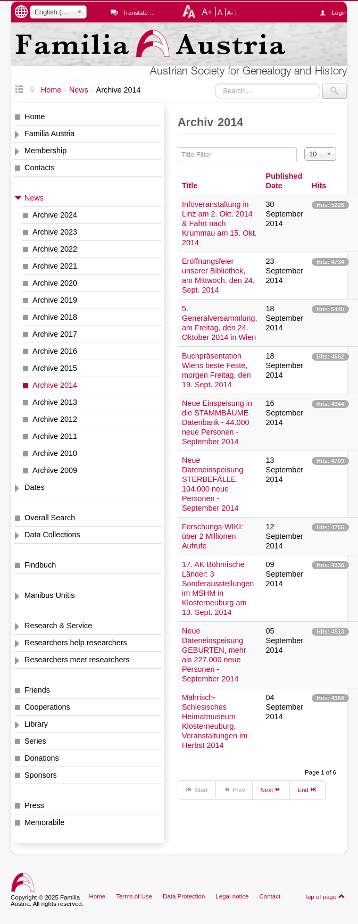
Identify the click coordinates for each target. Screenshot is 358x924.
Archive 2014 (54, 385)
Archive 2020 (54, 283)
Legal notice (231, 896)
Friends (37, 690)
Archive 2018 (54, 317)
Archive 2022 (54, 249)
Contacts (39, 167)
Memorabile (44, 822)
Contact (269, 896)
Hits (319, 185)
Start (197, 789)
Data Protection (184, 896)
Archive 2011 (54, 436)
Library (36, 724)
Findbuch (40, 565)
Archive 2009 (54, 470)
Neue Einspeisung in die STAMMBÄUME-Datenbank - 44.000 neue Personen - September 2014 (217, 422)
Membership (45, 150)
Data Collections (52, 534)
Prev (234, 789)
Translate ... (138, 13)
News (34, 198)
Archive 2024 (54, 215)
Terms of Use (134, 896)
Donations (41, 758)
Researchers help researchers (75, 642)
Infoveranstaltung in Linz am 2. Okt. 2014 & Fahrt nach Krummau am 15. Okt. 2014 (219, 223)
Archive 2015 (54, 368)
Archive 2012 (54, 419)
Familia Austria (49, 133)
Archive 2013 (54, 402)
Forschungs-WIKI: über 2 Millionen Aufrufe (212, 536)
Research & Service (58, 625)
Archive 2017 (54, 334)
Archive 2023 (54, 232)
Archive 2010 (54, 453)
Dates (34, 487)
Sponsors (40, 775)
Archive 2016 (54, 351)
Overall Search (49, 517)
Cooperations (47, 707)
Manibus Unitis (49, 595)
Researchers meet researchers (77, 659)
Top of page (324, 896)
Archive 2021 (54, 266)
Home (34, 116)
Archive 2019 (54, 300)
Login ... (339, 13)
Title (189, 185)
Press (34, 805)
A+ (207, 11)
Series (35, 741)
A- (230, 13)
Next (271, 789)
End (307, 789)
